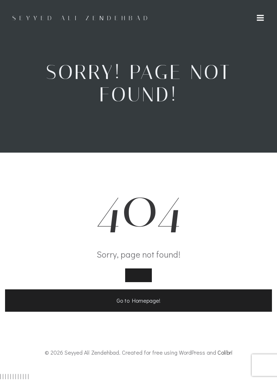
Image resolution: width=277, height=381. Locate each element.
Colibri (225, 352)
